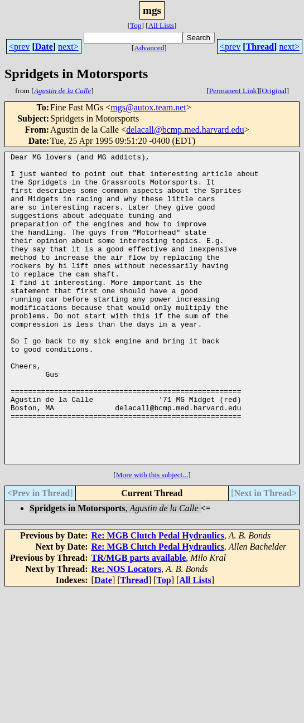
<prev (19, 46)
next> (68, 46)
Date (44, 46)
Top (136, 25)
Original (274, 90)
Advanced (149, 47)
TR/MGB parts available (138, 619)
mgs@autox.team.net (148, 107)
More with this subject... (152, 536)
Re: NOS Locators (126, 630)
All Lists (161, 25)
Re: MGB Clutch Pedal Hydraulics (157, 597)
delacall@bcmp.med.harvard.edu (185, 129)
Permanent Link (233, 90)
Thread (260, 46)
